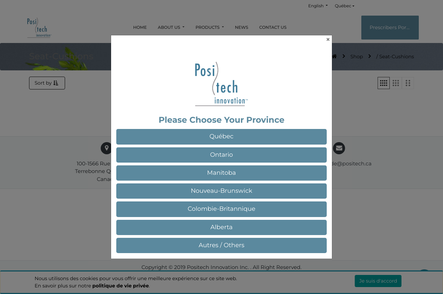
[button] (221, 136)
